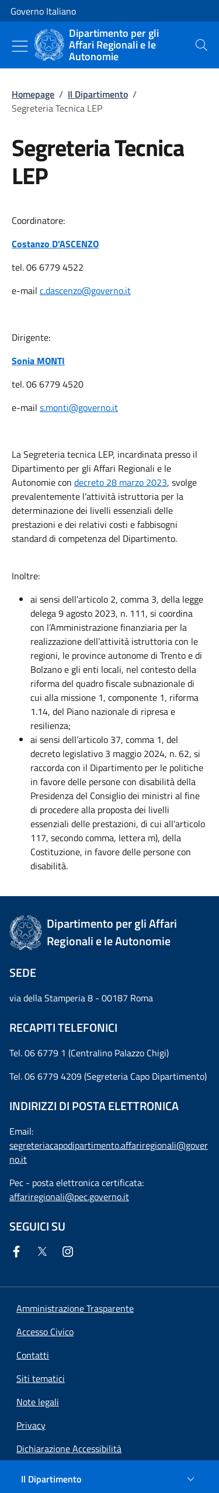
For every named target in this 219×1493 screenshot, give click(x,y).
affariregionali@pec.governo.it (69, 1197)
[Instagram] (70, 1251)
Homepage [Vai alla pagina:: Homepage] (33, 94)
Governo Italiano (43, 11)
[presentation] (201, 45)
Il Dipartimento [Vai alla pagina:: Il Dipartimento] (98, 94)
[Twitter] (44, 1251)
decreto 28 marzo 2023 (120, 482)
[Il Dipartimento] (109, 1479)
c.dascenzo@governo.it (85, 291)
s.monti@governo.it (79, 407)
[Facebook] (18, 1251)
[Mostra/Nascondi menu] (20, 46)
